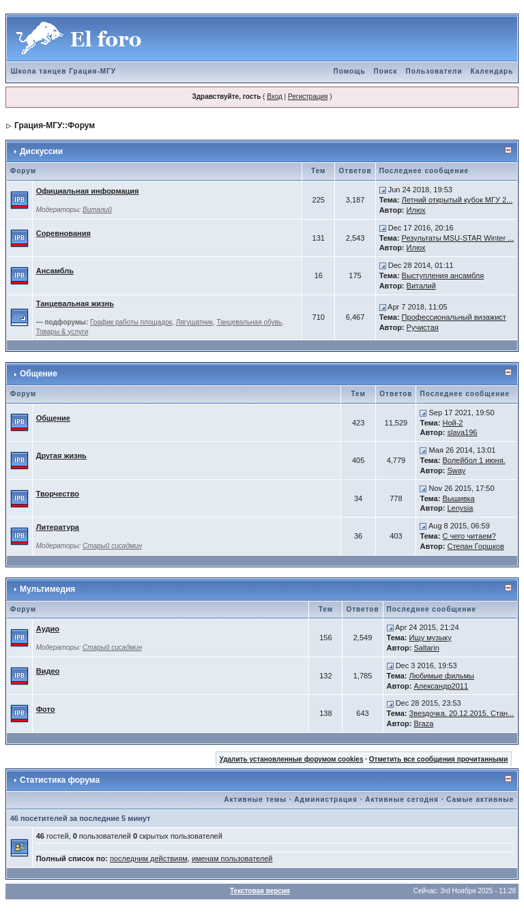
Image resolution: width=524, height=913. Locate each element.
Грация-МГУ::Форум (54, 125)
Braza (424, 723)
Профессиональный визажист (454, 317)
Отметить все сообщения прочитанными (438, 759)
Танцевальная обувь (249, 322)
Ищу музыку (430, 637)
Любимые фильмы (441, 676)
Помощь (349, 71)
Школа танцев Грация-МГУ (63, 71)
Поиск (386, 71)
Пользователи (434, 71)
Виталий (97, 209)
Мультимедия (47, 589)
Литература (57, 527)
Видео (48, 671)
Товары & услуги (62, 331)
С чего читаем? (469, 536)
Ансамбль (55, 271)
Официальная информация (87, 191)
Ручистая (423, 327)
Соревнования (63, 233)
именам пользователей (232, 858)
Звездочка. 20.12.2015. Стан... (461, 713)
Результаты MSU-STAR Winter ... (458, 238)
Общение (38, 373)
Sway (456, 470)
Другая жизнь (61, 455)
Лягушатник (194, 322)
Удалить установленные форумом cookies (292, 759)
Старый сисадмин (112, 546)
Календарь (492, 71)
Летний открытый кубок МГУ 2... (457, 200)
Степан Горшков (475, 546)
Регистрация (308, 96)
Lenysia (460, 508)
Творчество (57, 494)
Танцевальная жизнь (75, 303)
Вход (274, 96)
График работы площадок (131, 322)
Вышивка (458, 498)
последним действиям (149, 858)
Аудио (47, 629)
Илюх (416, 210)
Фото (45, 709)
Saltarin (426, 648)
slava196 (462, 432)
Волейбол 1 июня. (473, 460)
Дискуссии (41, 151)
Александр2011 (441, 686)
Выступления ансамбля (443, 275)
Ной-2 (452, 423)
